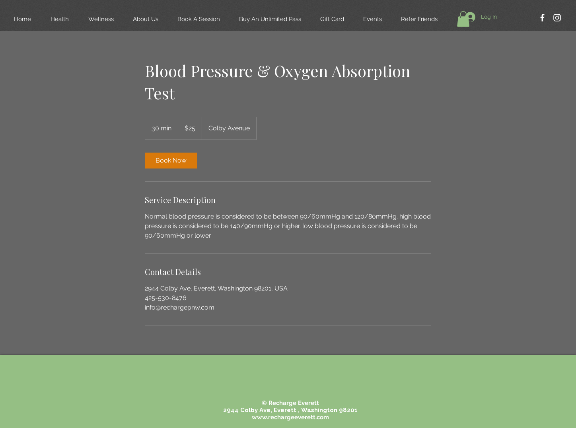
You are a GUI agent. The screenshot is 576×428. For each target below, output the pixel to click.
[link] (171, 160)
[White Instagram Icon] (557, 18)
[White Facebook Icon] (542, 18)
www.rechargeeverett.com (290, 417)
